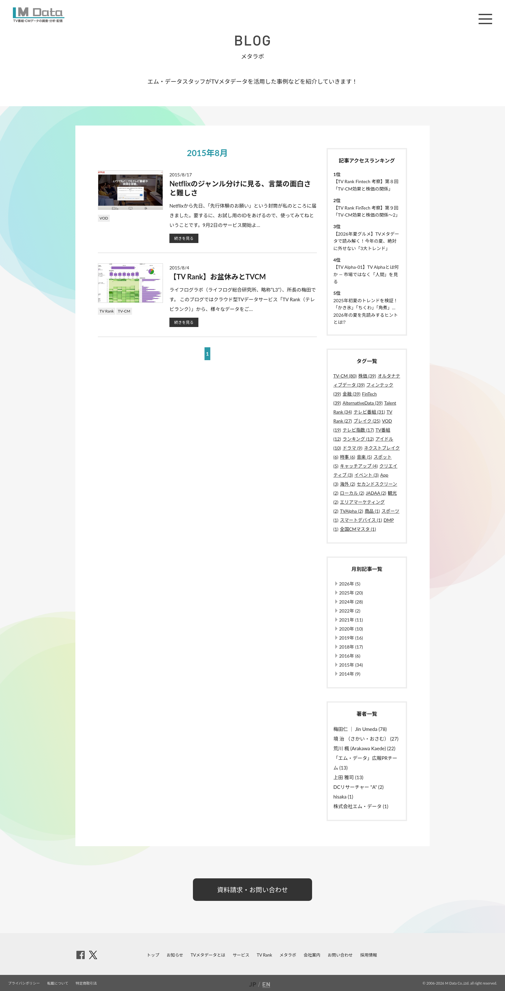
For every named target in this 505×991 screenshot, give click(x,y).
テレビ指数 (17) (358, 430)
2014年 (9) (349, 674)
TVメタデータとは (208, 955)
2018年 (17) (351, 647)
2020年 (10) (351, 628)
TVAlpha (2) (351, 511)
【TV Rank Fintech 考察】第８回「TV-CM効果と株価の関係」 (365, 185)
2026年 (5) (349, 583)
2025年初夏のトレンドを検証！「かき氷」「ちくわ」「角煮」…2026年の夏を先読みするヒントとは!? (365, 311)
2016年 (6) (349, 656)
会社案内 (312, 955)
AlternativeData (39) (363, 403)
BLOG (252, 40)
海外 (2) (347, 484)
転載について (58, 983)
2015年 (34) (351, 665)
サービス (241, 955)
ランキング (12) (358, 439)
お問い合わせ (340, 955)
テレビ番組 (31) (369, 412)
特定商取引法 (86, 983)
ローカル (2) (352, 493)
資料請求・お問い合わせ (252, 889)
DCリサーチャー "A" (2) (358, 787)
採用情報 (368, 955)
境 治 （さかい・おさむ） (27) (365, 739)
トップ (153, 955)
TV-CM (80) (345, 376)
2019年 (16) (351, 637)
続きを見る (184, 238)
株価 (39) (367, 376)
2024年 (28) (351, 601)
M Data (38, 14)
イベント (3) (366, 475)
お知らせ (175, 955)
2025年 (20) (351, 592)
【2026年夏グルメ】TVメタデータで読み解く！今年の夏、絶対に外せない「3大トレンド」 (366, 241)
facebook (80, 955)
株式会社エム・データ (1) (360, 806)
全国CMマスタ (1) (358, 529)
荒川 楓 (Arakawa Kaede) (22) (364, 748)
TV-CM (124, 311)
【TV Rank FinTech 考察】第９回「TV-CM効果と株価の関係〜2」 (366, 211)
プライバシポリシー (24, 983)
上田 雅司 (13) (348, 777)
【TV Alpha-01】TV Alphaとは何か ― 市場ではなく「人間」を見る (366, 274)
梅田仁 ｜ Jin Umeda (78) (360, 729)
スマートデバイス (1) (361, 520)
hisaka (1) (343, 796)
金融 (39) (351, 394)
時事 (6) (347, 457)
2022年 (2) (349, 610)
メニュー (485, 19)
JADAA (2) (376, 493)
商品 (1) (372, 511)
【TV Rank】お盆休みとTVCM (217, 276)
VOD (104, 218)
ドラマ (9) (352, 448)
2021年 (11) (351, 619)
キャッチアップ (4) (359, 466)
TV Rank (107, 311)
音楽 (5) (364, 457)
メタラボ (288, 955)
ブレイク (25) (367, 421)
